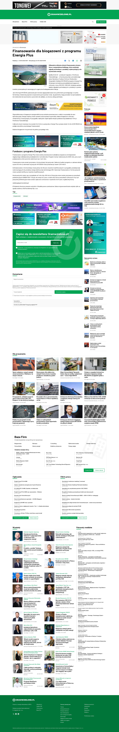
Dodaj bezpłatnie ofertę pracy (68, 517)
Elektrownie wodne (74, 443)
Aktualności (16, 21)
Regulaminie (18, 263)
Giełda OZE (43, 21)
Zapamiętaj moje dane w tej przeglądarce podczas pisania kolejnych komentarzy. (33, 295)
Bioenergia (23, 47)
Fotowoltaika (18, 446)
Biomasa (34, 443)
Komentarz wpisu (60, 292)
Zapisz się (55, 243)
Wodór (62, 722)
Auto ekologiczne (64, 712)
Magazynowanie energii (66, 718)
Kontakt (86, 708)
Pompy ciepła (72, 446)
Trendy (62, 707)
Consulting (53, 443)
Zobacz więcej (99, 470)
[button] (92, 21)
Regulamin (32, 285)
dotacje (25, 196)
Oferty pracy (33, 21)
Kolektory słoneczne (55, 446)
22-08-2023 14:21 (18, 302)
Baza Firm (24, 21)
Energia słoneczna (64, 709)
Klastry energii (36, 446)
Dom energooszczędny (66, 714)
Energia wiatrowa (91, 443)
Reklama (86, 712)
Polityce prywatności (27, 263)
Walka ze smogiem (65, 720)
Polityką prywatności (54, 285)
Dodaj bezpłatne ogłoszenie (20, 517)
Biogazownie (17, 443)
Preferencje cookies (89, 716)
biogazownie (17, 196)
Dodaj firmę (88, 470)
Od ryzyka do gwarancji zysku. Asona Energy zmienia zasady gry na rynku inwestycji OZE (32, 27)
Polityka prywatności (89, 704)
